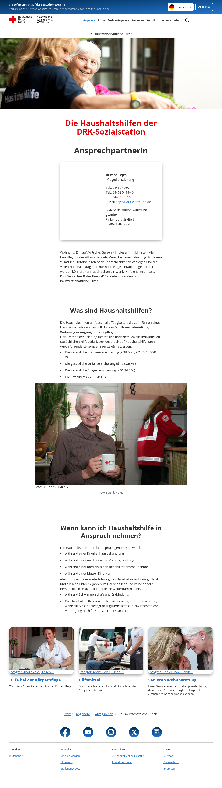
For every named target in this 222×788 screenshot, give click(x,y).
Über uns (165, 20)
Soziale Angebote (118, 20)
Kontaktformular (122, 762)
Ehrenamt (67, 762)
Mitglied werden (70, 756)
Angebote (89, 20)
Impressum (170, 768)
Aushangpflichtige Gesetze (128, 756)
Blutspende (16, 756)
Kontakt (151, 20)
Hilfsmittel (89, 680)
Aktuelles (138, 20)
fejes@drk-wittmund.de (133, 202)
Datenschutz (171, 762)
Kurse (101, 20)
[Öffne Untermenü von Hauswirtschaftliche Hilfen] (111, 31)
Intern (177, 20)
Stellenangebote (70, 768)
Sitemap (168, 756)
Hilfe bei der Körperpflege (35, 680)
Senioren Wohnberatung (172, 680)
